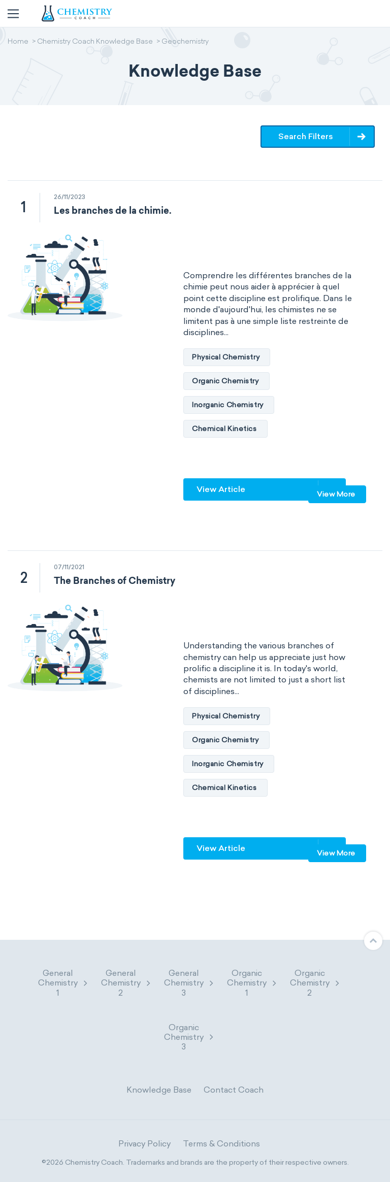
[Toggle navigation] (13, 14)
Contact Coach (234, 1090)
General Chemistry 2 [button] (126, 982)
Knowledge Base (158, 1090)
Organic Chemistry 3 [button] (189, 1037)
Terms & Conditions (221, 1143)
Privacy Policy (144, 1143)
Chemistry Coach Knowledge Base (95, 42)
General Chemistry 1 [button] (63, 982)
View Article (221, 489)
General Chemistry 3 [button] (189, 982)
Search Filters (305, 136)
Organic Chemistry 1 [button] (252, 982)
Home (18, 42)
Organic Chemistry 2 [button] (315, 982)
